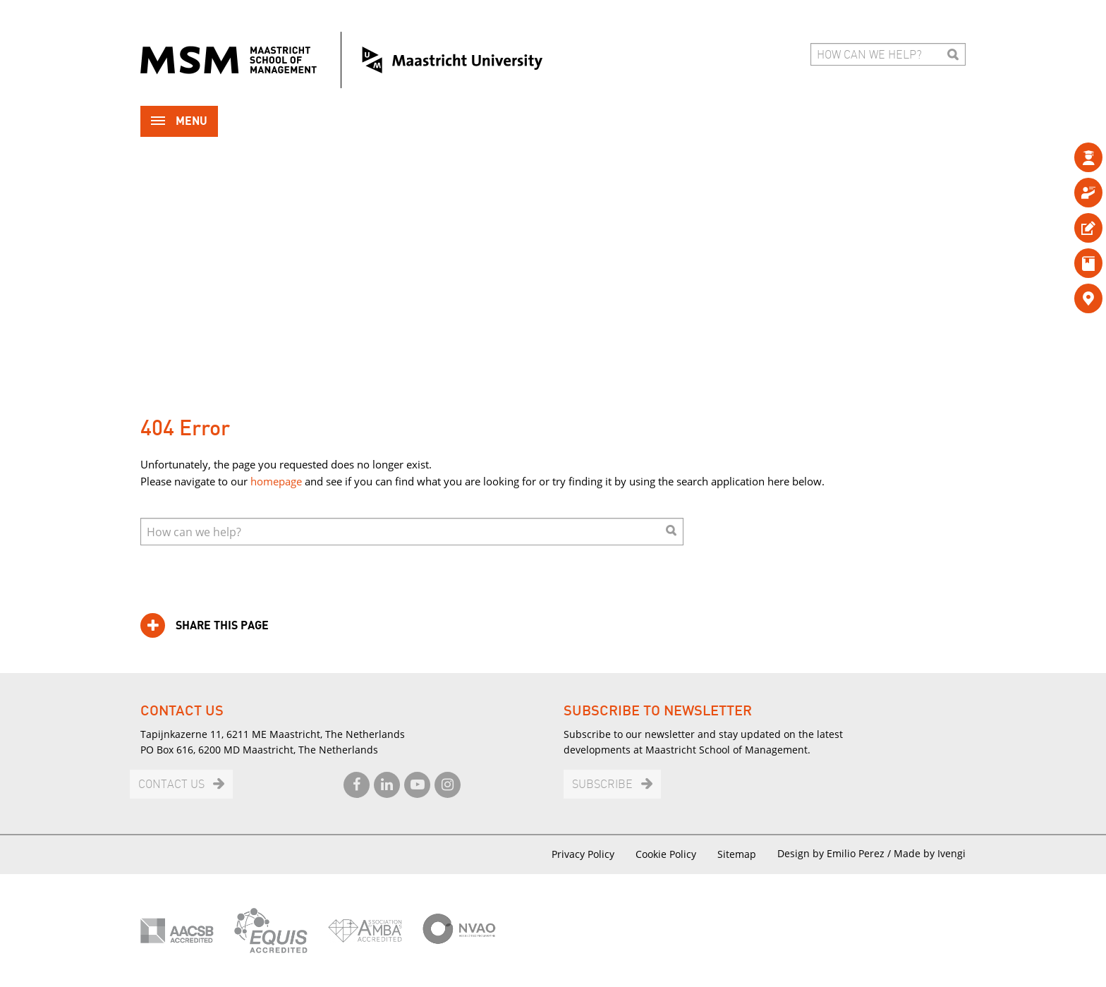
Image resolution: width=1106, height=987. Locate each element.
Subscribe (602, 785)
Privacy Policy (583, 854)
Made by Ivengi (930, 853)
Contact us (171, 785)
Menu (179, 122)
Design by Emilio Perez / (835, 853)
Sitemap (736, 854)
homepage (276, 481)
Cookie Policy (666, 854)
